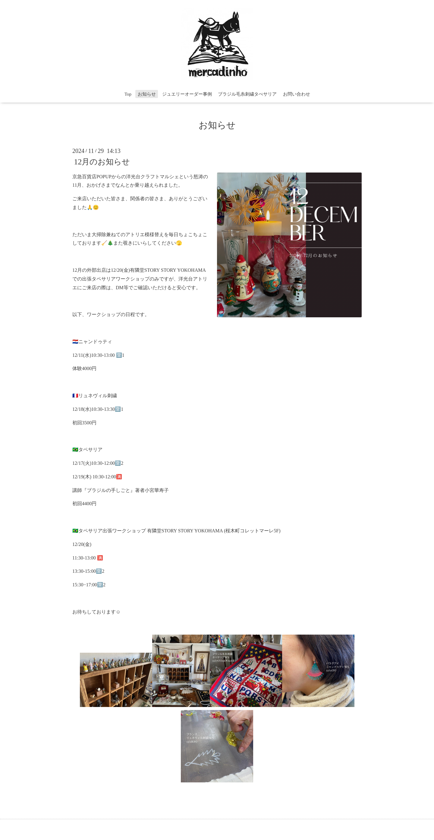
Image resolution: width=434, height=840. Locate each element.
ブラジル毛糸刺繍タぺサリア (247, 94)
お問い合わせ (296, 94)
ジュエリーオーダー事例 (187, 94)
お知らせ (147, 94)
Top (127, 94)
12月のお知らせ (102, 161)
